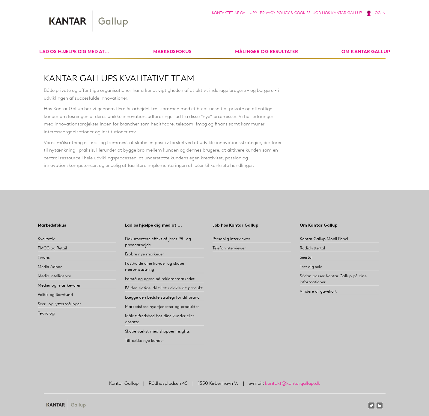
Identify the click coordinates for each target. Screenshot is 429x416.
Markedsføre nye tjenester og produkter (162, 307)
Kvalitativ (46, 239)
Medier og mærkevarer (59, 285)
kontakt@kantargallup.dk (292, 383)
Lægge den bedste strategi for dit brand (162, 297)
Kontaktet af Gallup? (234, 13)
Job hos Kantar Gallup (338, 13)
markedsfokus (172, 52)
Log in (379, 13)
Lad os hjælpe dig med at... (74, 52)
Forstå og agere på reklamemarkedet (160, 279)
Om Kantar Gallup (365, 52)
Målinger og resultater (266, 52)
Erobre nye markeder (144, 254)
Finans (44, 257)
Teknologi (46, 313)
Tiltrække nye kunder (144, 341)
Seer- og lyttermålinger (59, 304)
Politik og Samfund (55, 295)
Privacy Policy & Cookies (285, 13)
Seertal (306, 257)
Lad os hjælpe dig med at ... (153, 225)
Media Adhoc (50, 267)
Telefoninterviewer (229, 248)
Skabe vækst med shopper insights (157, 331)
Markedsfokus (52, 225)
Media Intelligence (54, 276)
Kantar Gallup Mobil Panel (324, 239)
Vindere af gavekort (318, 291)
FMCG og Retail (52, 248)
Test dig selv (311, 267)
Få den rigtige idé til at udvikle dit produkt (164, 288)
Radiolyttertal (312, 248)
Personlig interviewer (231, 239)
